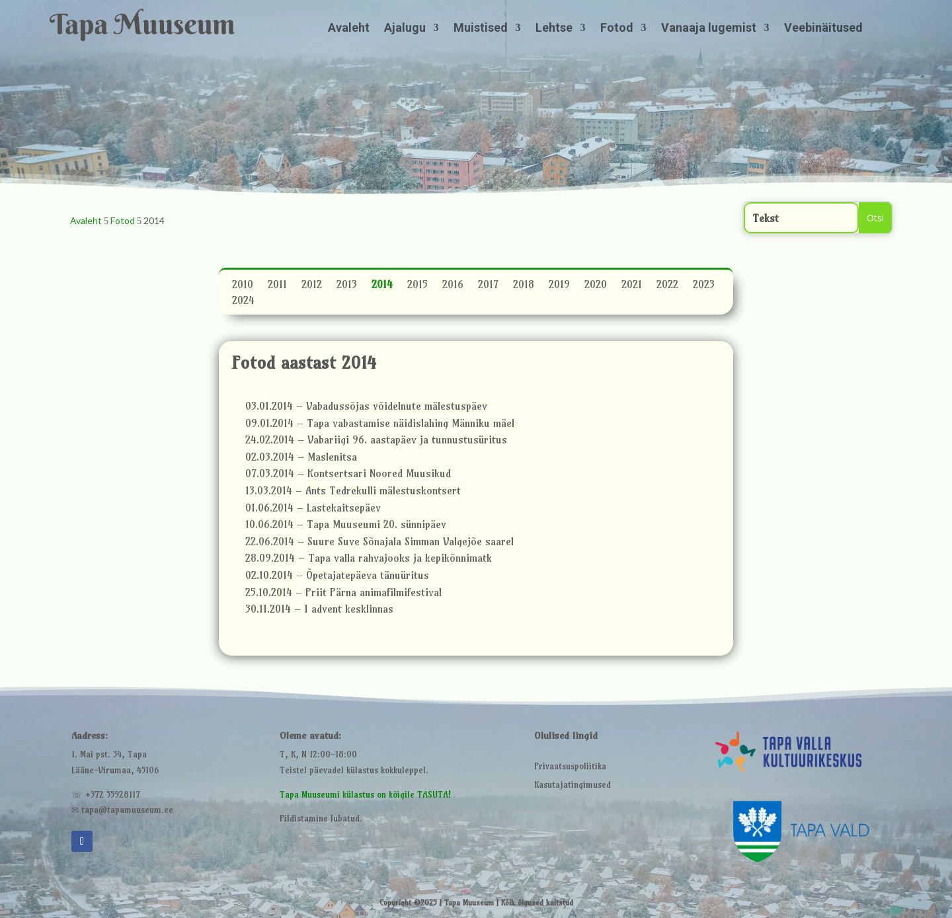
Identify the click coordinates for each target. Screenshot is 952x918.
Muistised (481, 28)
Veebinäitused (823, 28)
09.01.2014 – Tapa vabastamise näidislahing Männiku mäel (379, 425)
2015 (417, 286)
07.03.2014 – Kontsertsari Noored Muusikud (348, 475)
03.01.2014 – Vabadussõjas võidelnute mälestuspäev (366, 407)
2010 (242, 286)
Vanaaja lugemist (708, 28)
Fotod (616, 28)
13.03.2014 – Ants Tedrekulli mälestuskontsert (353, 492)
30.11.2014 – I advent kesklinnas (319, 610)
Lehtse (554, 28)
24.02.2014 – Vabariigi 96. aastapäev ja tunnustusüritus (376, 441)
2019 (559, 286)
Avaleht (349, 28)
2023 (704, 286)
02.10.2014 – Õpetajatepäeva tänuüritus (337, 577)
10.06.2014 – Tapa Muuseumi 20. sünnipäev (345, 526)
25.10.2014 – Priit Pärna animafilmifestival (343, 594)
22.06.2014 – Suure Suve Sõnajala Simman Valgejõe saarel (379, 543)
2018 (523, 286)
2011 (277, 286)
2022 (667, 286)
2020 (595, 286)
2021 (631, 286)
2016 (452, 286)
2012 (311, 286)
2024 (243, 302)
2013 (347, 286)
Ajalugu (405, 28)
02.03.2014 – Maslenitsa (301, 458)
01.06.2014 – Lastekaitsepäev (313, 509)
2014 (382, 286)
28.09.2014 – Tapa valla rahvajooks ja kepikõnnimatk (368, 559)
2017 (488, 286)
